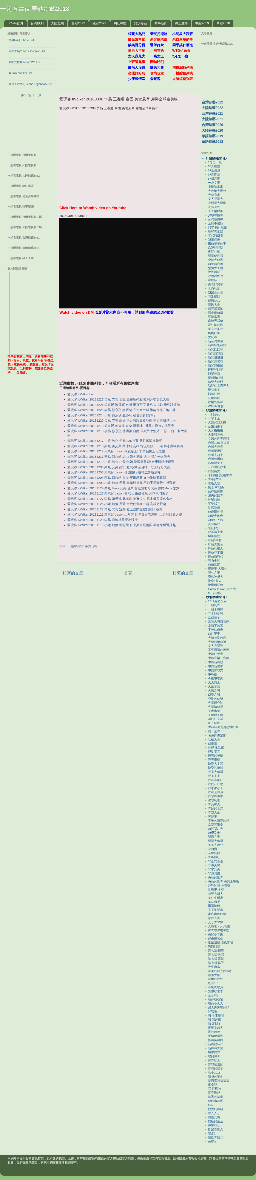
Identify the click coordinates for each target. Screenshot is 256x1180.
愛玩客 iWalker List (80, 394)
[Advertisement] (94, 58)
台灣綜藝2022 (212, 102)
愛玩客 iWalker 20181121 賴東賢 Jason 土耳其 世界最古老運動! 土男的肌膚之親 (124, 514)
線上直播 (181, 23)
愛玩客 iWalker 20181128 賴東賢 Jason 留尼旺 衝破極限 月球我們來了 (117, 493)
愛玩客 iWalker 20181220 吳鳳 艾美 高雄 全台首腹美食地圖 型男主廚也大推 (121, 420)
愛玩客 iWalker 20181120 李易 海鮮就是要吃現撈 (102, 520)
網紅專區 (120, 23)
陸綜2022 (99, 23)
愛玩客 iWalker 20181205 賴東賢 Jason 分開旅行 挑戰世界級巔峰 (114, 472)
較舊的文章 (183, 573)
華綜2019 (202, 23)
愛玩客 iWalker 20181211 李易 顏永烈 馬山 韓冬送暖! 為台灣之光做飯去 (118, 456)
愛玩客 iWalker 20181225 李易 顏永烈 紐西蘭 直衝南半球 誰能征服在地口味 (121, 410)
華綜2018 (223, 23)
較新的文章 (73, 573)
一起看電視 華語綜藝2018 (34, 8)
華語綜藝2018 (212, 141)
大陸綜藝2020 (212, 130)
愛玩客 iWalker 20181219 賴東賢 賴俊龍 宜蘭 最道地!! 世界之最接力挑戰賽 (120, 426)
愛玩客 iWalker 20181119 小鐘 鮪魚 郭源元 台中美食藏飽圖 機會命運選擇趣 (121, 525)
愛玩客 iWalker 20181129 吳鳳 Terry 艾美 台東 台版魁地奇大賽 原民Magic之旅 (123, 488)
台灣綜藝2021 (212, 113)
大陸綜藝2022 (212, 108)
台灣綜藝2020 (212, 125)
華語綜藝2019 (212, 136)
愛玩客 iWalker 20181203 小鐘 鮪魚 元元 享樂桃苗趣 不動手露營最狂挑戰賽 (121, 483)
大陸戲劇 (57, 23)
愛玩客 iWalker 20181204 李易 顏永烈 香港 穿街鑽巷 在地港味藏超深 (116, 477)
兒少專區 (140, 23)
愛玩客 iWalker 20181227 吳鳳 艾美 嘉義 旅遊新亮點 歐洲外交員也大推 (118, 399)
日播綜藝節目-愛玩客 (83, 546)
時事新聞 (160, 23)
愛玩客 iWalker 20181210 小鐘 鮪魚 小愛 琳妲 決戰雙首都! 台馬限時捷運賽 (120, 462)
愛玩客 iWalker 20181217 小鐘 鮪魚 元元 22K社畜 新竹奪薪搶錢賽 (114, 440)
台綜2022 (78, 23)
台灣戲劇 (37, 23)
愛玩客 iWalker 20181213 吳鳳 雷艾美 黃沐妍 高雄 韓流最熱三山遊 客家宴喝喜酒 (125, 446)
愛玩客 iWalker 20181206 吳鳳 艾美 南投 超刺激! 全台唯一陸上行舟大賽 (118, 467)
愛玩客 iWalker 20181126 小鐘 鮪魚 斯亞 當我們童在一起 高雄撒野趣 (116, 504)
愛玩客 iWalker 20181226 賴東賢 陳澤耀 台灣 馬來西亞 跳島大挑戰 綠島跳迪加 (123, 405)
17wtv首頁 (15, 23)
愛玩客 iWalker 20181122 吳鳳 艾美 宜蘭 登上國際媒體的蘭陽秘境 (114, 509)
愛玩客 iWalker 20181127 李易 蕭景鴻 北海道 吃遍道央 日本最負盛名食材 (120, 499)
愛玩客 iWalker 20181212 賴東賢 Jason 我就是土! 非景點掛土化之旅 (116, 451)
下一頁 (36, 95)
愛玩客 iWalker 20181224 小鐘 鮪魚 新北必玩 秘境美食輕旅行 (111, 415)
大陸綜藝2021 (212, 119)
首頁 (128, 573)
